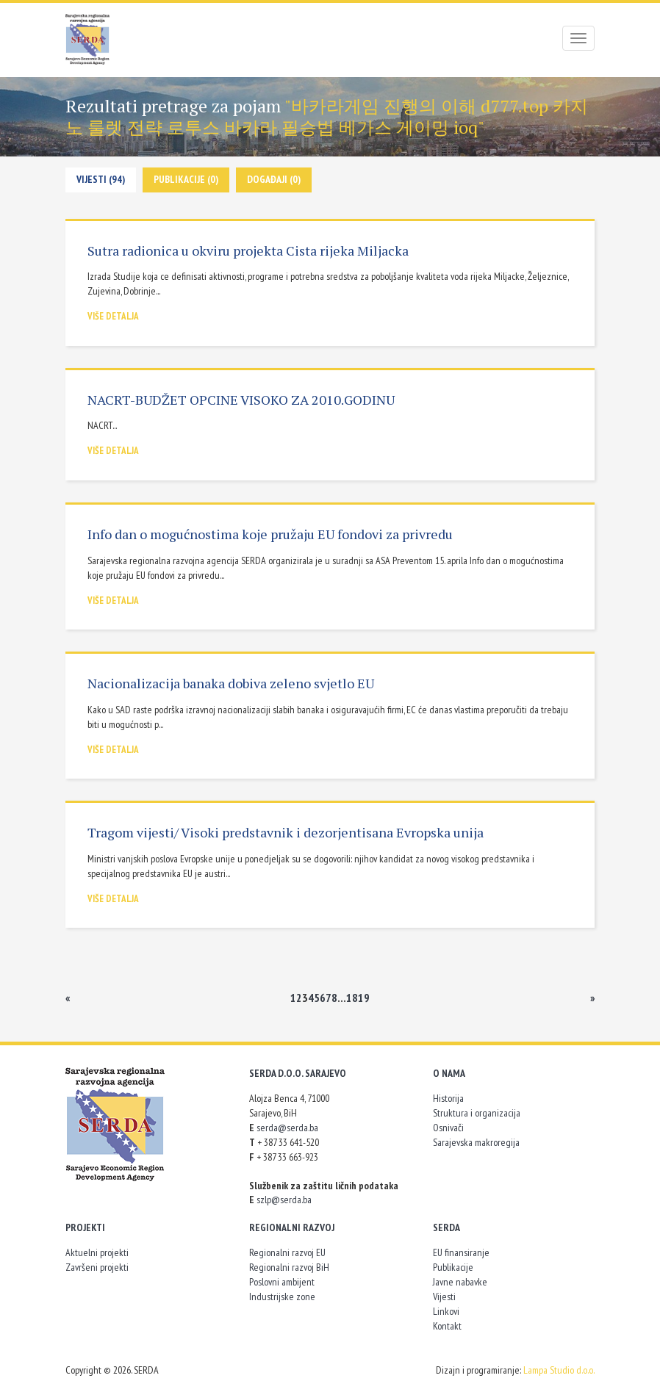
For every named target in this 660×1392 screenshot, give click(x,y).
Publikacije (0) (186, 179)
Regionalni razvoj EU (287, 1252)
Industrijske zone (282, 1296)
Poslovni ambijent (282, 1281)
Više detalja (113, 316)
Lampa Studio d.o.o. (559, 1370)
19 (364, 997)
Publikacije (453, 1267)
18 (352, 997)
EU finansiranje (461, 1252)
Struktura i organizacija (476, 1112)
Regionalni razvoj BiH (289, 1267)
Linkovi (446, 1311)
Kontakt (447, 1326)
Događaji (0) (274, 179)
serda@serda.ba (287, 1127)
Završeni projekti (97, 1267)
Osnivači (448, 1127)
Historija (448, 1098)
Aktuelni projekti (97, 1252)
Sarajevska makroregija (476, 1142)
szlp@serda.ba (284, 1199)
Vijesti (444, 1296)
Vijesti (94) (100, 179)
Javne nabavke (460, 1281)
